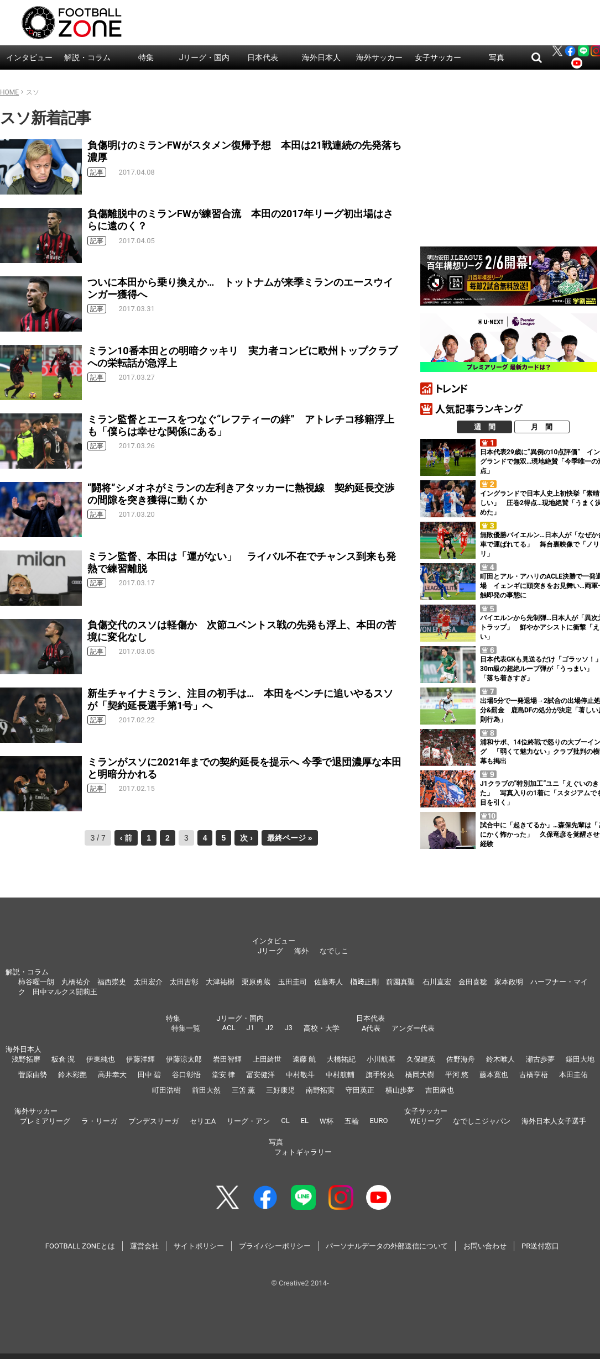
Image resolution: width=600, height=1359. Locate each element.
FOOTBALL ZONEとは (80, 1246)
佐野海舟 (460, 1059)
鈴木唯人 (500, 1059)
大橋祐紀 (341, 1059)
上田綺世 (267, 1059)
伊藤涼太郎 (184, 1059)
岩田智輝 (227, 1059)
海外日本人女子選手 (553, 1121)
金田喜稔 (472, 982)
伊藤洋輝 (140, 1059)
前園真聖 (400, 982)
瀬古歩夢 (540, 1059)
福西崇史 (111, 982)
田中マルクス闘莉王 (65, 992)
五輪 (352, 1121)
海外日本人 (321, 57)
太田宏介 (148, 982)
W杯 (326, 1121)
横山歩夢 (399, 1090)
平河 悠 (456, 1075)
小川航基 (381, 1059)
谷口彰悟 (186, 1075)
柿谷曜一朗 (36, 982)
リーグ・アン (248, 1121)
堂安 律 (223, 1075)
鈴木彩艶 (72, 1075)
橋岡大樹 (419, 1075)
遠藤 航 (304, 1059)
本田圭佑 (573, 1075)
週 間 (484, 427)
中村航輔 (340, 1075)
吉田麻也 (439, 1090)
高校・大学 (322, 1028)
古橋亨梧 (533, 1075)
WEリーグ (426, 1121)
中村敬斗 (300, 1075)
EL (305, 1120)
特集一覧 (185, 1028)
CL (285, 1120)
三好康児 (280, 1090)
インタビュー (29, 57)
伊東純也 (100, 1059)
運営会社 (144, 1246)
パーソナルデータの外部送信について (387, 1246)
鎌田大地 (580, 1059)
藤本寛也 (493, 1075)
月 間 (541, 427)
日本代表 (262, 57)
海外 (301, 951)
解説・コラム (87, 57)
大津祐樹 (220, 982)
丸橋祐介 (75, 982)
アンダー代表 (413, 1028)
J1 (250, 1028)
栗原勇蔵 (256, 982)
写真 (496, 57)
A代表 (371, 1028)
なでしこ (334, 951)
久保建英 (420, 1059)
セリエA (203, 1121)
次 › (246, 837)
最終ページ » (289, 837)
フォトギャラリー (303, 1152)
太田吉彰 (184, 982)
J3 (288, 1028)
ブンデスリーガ (153, 1121)
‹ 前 (126, 837)
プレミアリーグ (45, 1121)
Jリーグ (270, 951)
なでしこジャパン (481, 1121)
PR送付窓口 (540, 1246)
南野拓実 (320, 1090)
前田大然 (206, 1090)
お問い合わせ (485, 1246)
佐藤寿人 (328, 982)
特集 (146, 57)
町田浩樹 (166, 1090)
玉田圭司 (292, 982)
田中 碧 (149, 1075)
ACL (229, 1028)
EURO (379, 1120)
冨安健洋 (260, 1075)
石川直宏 (436, 982)
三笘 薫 (243, 1090)
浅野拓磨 (26, 1059)
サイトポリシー (199, 1246)
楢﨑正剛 (364, 982)
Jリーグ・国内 (204, 57)
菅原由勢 (32, 1075)
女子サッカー (438, 57)
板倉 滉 (63, 1059)
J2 (269, 1028)
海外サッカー (379, 57)
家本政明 (508, 982)
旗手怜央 (380, 1075)
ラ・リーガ (99, 1121)
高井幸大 (112, 1075)
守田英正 (360, 1090)
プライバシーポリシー (275, 1246)
